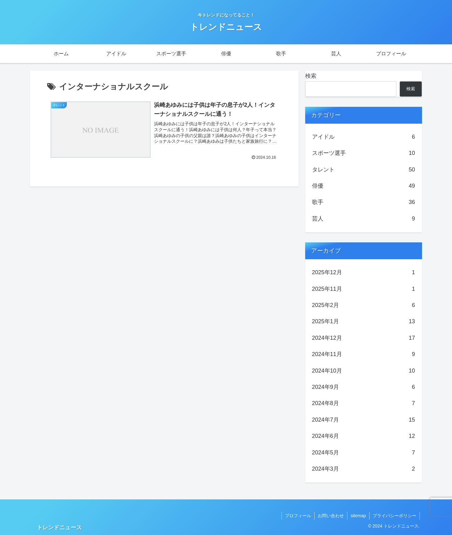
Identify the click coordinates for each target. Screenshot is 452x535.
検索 (310, 76)
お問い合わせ (331, 515)
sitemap (358, 515)
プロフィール (298, 515)
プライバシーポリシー (394, 515)
